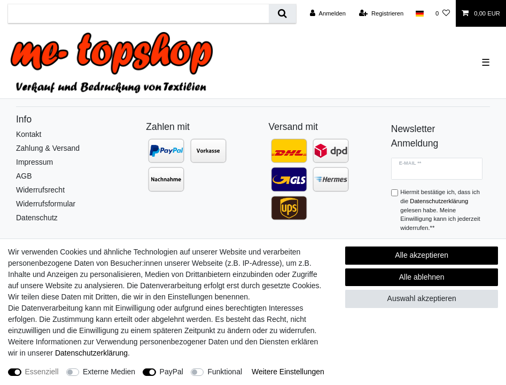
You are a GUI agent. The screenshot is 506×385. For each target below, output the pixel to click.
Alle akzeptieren (421, 255)
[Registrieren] (381, 13)
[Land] (419, 13)
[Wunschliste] (443, 13)
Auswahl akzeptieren (421, 298)
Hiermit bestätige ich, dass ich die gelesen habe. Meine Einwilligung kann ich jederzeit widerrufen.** (440, 210)
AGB (24, 176)
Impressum (34, 162)
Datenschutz (37, 217)
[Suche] (282, 13)
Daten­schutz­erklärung (91, 353)
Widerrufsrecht (40, 190)
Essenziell (42, 371)
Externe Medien (109, 371)
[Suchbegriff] (138, 13)
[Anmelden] (328, 13)
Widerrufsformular (45, 203)
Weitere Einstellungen (288, 371)
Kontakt (28, 134)
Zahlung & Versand (48, 148)
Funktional (224, 371)
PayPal (171, 371)
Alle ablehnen (422, 277)
